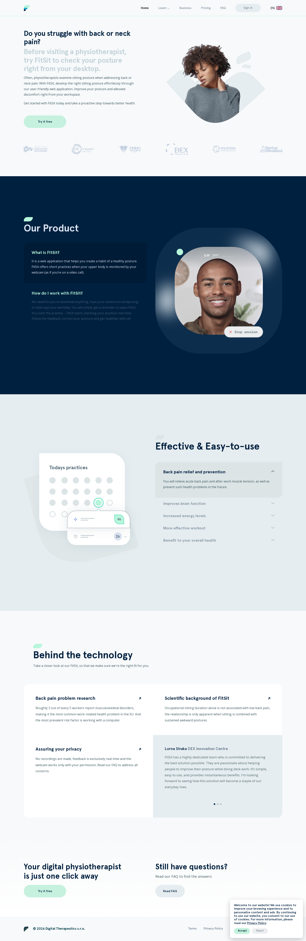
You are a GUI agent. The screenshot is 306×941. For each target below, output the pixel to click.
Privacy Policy (256, 923)
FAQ (223, 8)
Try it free (45, 121)
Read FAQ (170, 891)
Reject (260, 931)
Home (145, 8)
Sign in (248, 7)
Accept (242, 931)
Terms (192, 928)
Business (185, 8)
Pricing (206, 8)
